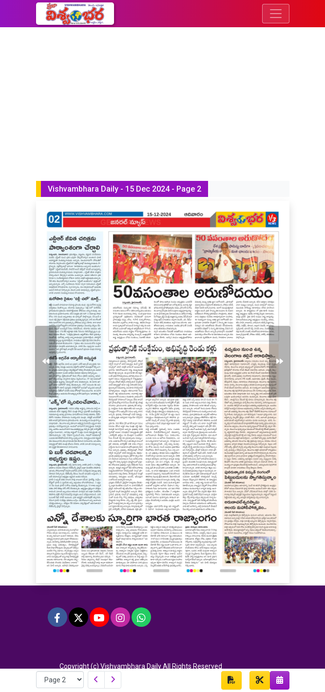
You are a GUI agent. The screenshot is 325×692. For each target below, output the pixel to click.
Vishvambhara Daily (130, 666)
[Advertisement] (162, 100)
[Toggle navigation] (275, 13)
